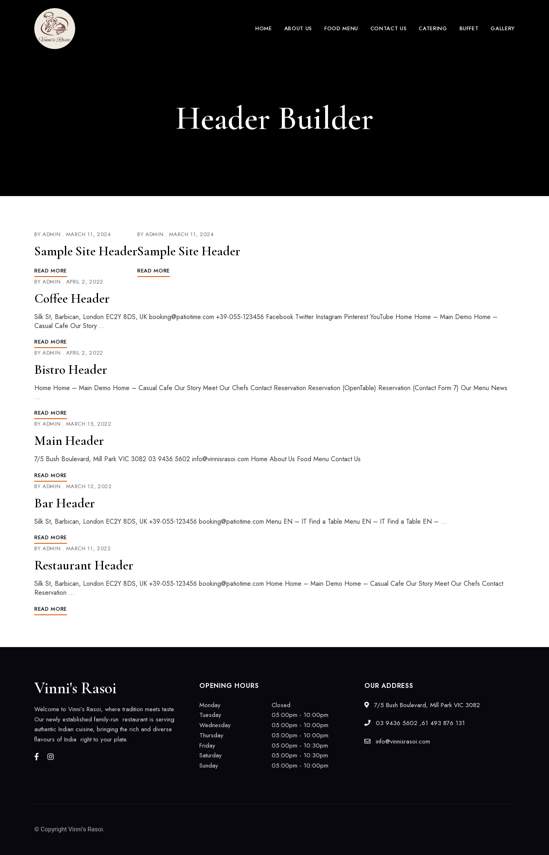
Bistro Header (70, 369)
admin (51, 234)
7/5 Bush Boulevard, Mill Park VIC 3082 (422, 705)
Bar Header (64, 503)
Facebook (36, 756)
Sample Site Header (85, 251)
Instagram (50, 756)
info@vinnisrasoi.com (397, 741)
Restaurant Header (83, 565)
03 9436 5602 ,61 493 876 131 (414, 723)
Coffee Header (71, 298)
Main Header (69, 441)
